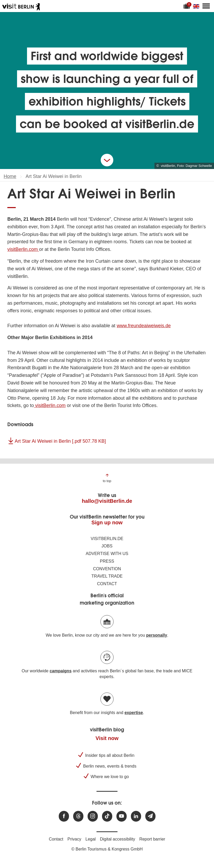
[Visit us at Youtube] (121, 816)
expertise (134, 712)
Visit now (106, 738)
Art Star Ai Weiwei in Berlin (60, 441)
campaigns (61, 671)
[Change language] (197, 6)
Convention (107, 569)
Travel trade (107, 576)
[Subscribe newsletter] (150, 816)
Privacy (74, 839)
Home (10, 176)
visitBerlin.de (107, 538)
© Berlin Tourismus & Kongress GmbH (107, 849)
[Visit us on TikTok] (107, 816)
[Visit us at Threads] (78, 816)
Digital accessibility (117, 839)
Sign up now (107, 522)
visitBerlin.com (23, 249)
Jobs (107, 546)
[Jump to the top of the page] (107, 477)
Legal (90, 839)
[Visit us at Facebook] (64, 816)
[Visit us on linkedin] (136, 816)
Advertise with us (107, 553)
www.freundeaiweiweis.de (144, 325)
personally (156, 635)
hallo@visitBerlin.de (107, 501)
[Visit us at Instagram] (93, 816)
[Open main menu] (206, 6)
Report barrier (152, 839)
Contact (107, 584)
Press (107, 561)
